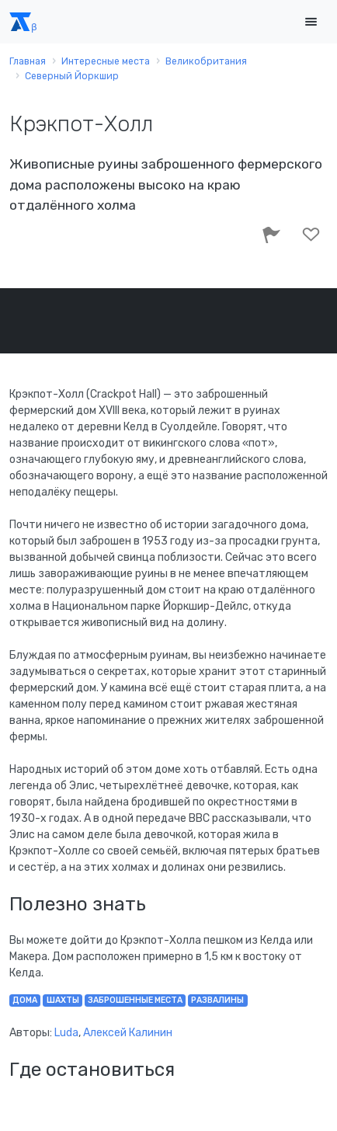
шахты (63, 1000)
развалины (217, 1000)
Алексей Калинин (127, 1032)
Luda (66, 1032)
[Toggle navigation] (311, 22)
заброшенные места (135, 1000)
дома (24, 1000)
